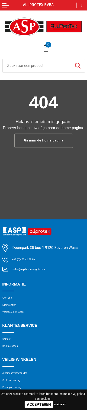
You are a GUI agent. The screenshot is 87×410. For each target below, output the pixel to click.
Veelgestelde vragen (17, 318)
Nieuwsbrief (11, 309)
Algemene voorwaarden (20, 384)
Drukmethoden (13, 356)
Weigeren (60, 404)
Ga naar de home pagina (43, 140)
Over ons (9, 300)
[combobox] (37, 65)
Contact (8, 347)
